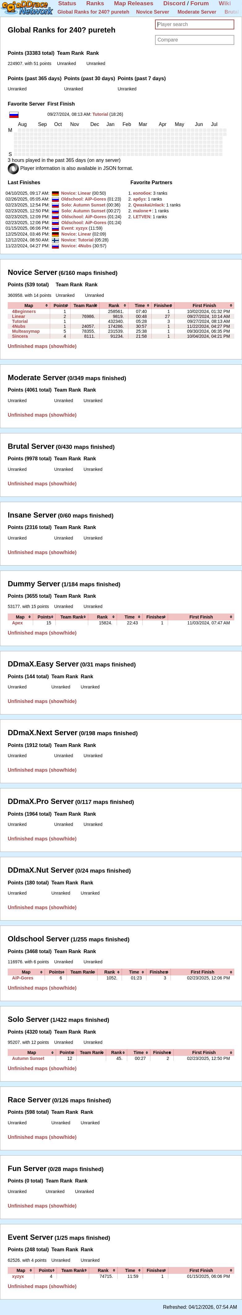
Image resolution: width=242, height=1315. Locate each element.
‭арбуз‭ (139, 199)
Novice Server (152, 12)
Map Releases (133, 3)
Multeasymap (26, 331)
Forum (199, 3)
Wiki (225, 3)
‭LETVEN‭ (141, 216)
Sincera (20, 336)
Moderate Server (197, 12)
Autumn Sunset (89, 204)
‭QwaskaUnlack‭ (148, 204)
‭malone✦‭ (142, 210)
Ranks (95, 3)
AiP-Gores (95, 199)
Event (67, 228)
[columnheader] (29, 305)
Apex (17, 622)
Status (67, 3)
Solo (66, 204)
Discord (174, 3)
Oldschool (71, 199)
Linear (84, 193)
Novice (68, 193)
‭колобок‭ (142, 193)
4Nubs (84, 245)
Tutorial (100, 114)
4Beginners (24, 311)
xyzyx (81, 228)
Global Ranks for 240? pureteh (93, 12)
